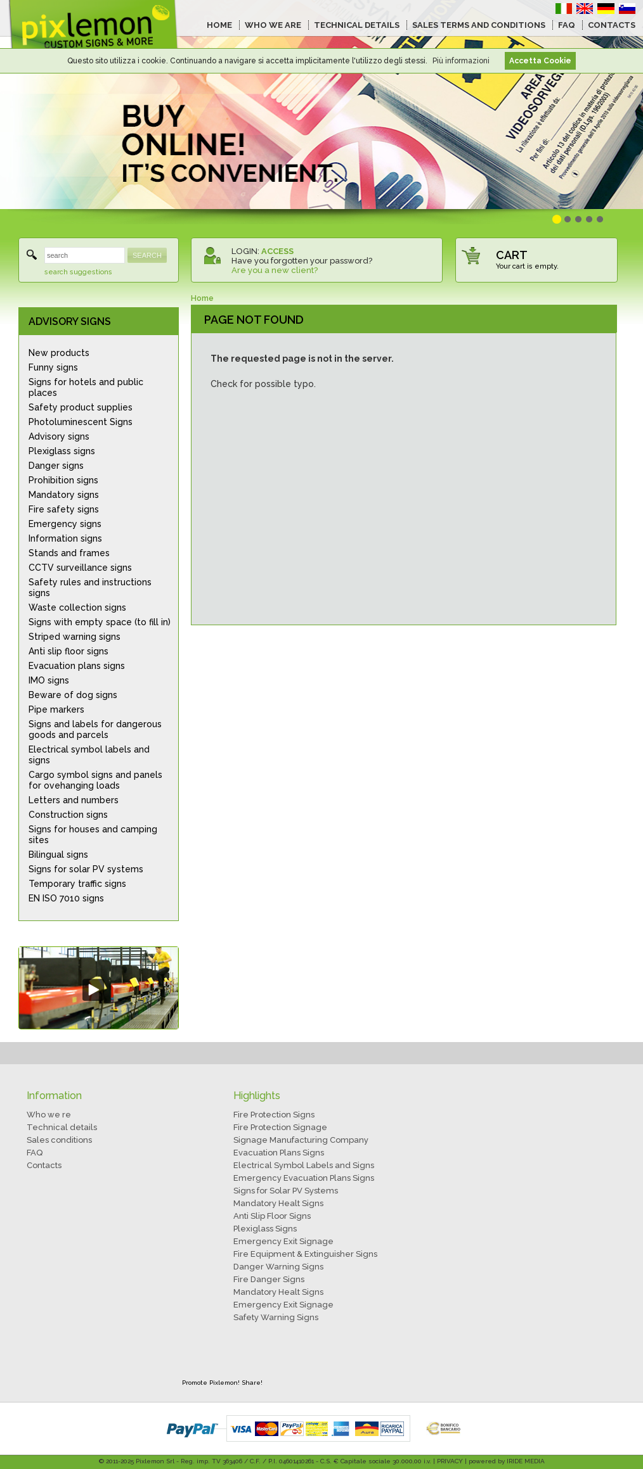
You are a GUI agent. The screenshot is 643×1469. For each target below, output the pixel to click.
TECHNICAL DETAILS (356, 25)
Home (202, 298)
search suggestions (78, 272)
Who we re (49, 1114)
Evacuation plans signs (77, 666)
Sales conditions (59, 1140)
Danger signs (56, 466)
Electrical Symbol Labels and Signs (303, 1165)
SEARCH (147, 255)
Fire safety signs (64, 509)
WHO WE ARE (273, 25)
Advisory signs (59, 436)
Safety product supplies (81, 407)
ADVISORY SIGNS (70, 321)
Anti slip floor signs (68, 651)
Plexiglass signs (62, 451)
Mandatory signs (64, 495)
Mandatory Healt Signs (278, 1203)
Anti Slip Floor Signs (272, 1216)
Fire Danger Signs (268, 1279)
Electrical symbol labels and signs (89, 754)
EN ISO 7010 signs (66, 898)
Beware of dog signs (73, 695)
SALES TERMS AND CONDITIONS (478, 25)
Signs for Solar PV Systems (285, 1190)
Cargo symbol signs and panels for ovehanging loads (95, 780)
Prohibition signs (63, 480)
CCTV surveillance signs (80, 568)
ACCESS (277, 251)
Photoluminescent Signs (81, 422)
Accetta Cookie (540, 60)
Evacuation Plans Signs (278, 1152)
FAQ (566, 25)
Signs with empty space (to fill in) (100, 622)
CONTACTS (611, 25)
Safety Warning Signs (275, 1317)
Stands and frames (69, 553)
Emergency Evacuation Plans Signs (303, 1178)
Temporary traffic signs (77, 884)
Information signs (65, 538)
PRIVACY (450, 1461)
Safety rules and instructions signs (90, 587)
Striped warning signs (74, 637)
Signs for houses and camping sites (93, 834)
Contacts (44, 1165)
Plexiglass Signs (265, 1228)
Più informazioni (461, 60)
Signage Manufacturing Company (300, 1140)
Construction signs (68, 815)
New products (59, 353)
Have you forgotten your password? (301, 260)
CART (512, 255)
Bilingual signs (58, 854)
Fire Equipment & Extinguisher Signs (305, 1254)
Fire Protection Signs (274, 1114)
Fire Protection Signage (280, 1127)
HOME (219, 25)
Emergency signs (65, 524)
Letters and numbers (74, 800)
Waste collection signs (77, 607)
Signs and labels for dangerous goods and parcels (95, 729)
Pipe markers (56, 709)
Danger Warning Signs (278, 1266)
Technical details (62, 1127)
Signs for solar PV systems (86, 869)
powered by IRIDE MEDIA (507, 1461)
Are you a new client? (274, 270)
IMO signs (49, 680)
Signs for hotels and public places (86, 387)
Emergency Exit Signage (283, 1241)
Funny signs (53, 367)
